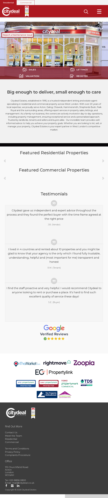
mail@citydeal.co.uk (23, 486)
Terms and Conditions (17, 452)
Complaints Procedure (17, 459)
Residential (8, 2)
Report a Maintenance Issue (17, 38)
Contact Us (11, 436)
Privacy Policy (12, 455)
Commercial (26, 2)
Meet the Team (13, 439)
